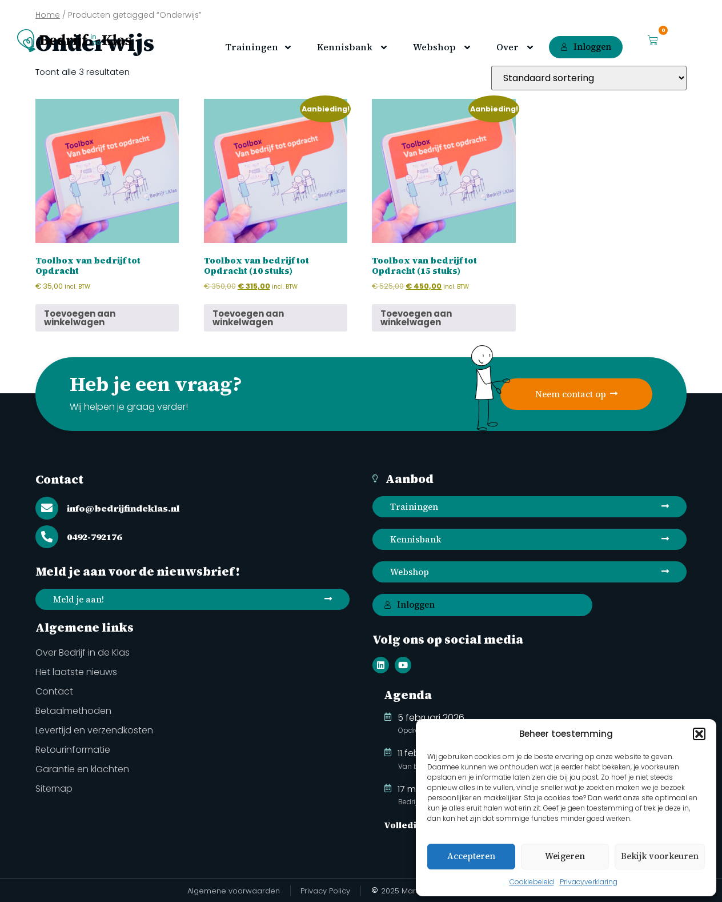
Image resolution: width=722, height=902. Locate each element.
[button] (699, 734)
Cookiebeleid (532, 882)
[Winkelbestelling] (589, 78)
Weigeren (565, 856)
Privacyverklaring (588, 882)
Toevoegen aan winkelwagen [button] (79, 318)
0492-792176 (94, 536)
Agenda (408, 695)
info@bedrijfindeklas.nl (123, 508)
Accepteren (471, 856)
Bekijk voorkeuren (660, 856)
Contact (59, 479)
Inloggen (585, 47)
